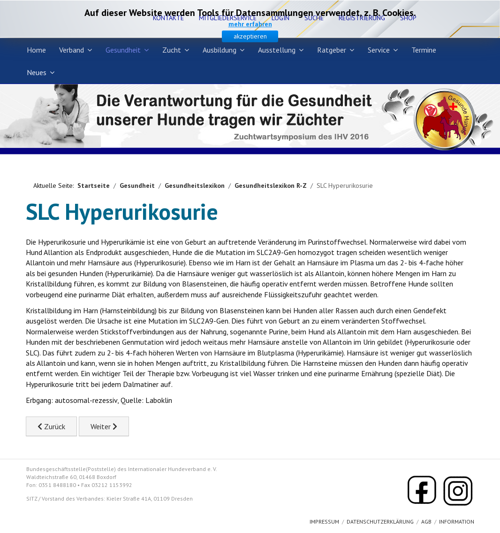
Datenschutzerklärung (380, 521)
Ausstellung (276, 49)
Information (456, 521)
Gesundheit (123, 49)
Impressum (324, 521)
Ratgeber (331, 49)
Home (36, 49)
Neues (36, 72)
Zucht (171, 49)
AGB (426, 521)
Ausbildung (219, 49)
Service (379, 49)
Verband (71, 49)
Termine (423, 49)
